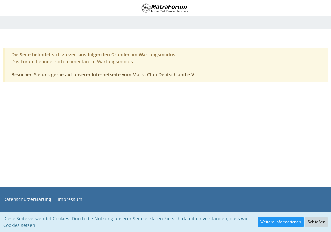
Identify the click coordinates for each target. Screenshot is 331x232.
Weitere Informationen (280, 222)
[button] (8, 8)
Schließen (316, 222)
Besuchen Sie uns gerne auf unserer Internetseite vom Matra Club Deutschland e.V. (103, 75)
